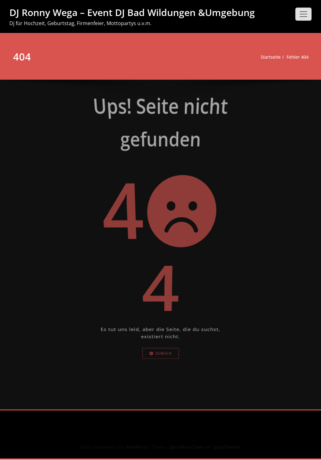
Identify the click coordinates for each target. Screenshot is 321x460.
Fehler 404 (293, 57)
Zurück (160, 410)
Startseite (264, 57)
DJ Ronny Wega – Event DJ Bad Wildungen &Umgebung (132, 12)
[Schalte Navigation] (303, 14)
